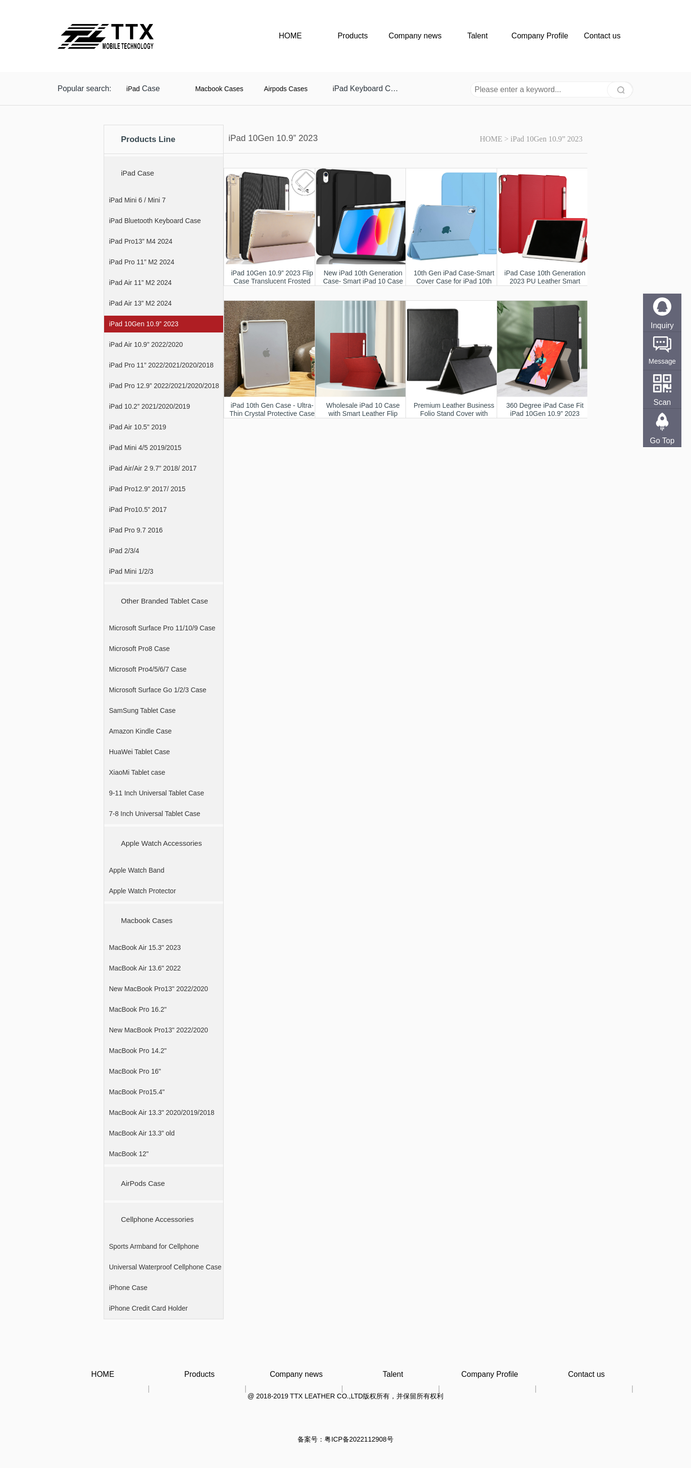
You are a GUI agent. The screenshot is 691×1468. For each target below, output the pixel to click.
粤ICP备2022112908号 (358, 1439)
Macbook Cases (219, 89)
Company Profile (540, 36)
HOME (290, 36)
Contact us (602, 36)
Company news (415, 36)
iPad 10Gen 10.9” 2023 (547, 139)
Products (352, 36)
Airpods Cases (286, 89)
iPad (133, 89)
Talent (477, 36)
